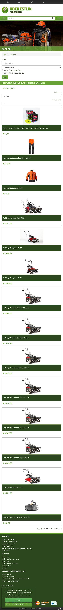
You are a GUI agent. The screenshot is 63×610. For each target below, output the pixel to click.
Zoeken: (4, 60)
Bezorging (5, 561)
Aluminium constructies (10, 542)
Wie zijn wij (5, 557)
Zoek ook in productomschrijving (13, 73)
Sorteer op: (57, 92)
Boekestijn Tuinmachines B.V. (14, 571)
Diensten (5, 536)
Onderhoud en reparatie (10, 559)
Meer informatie (19, 604)
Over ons (5, 554)
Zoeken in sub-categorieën (11, 70)
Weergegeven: (56, 100)
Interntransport (7, 546)
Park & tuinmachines (9, 539)
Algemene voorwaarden (10, 563)
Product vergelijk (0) (8, 88)
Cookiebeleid (6, 566)
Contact (4, 568)
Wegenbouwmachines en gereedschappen (17, 548)
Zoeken (13, 55)
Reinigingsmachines (8, 544)
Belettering (5, 551)
